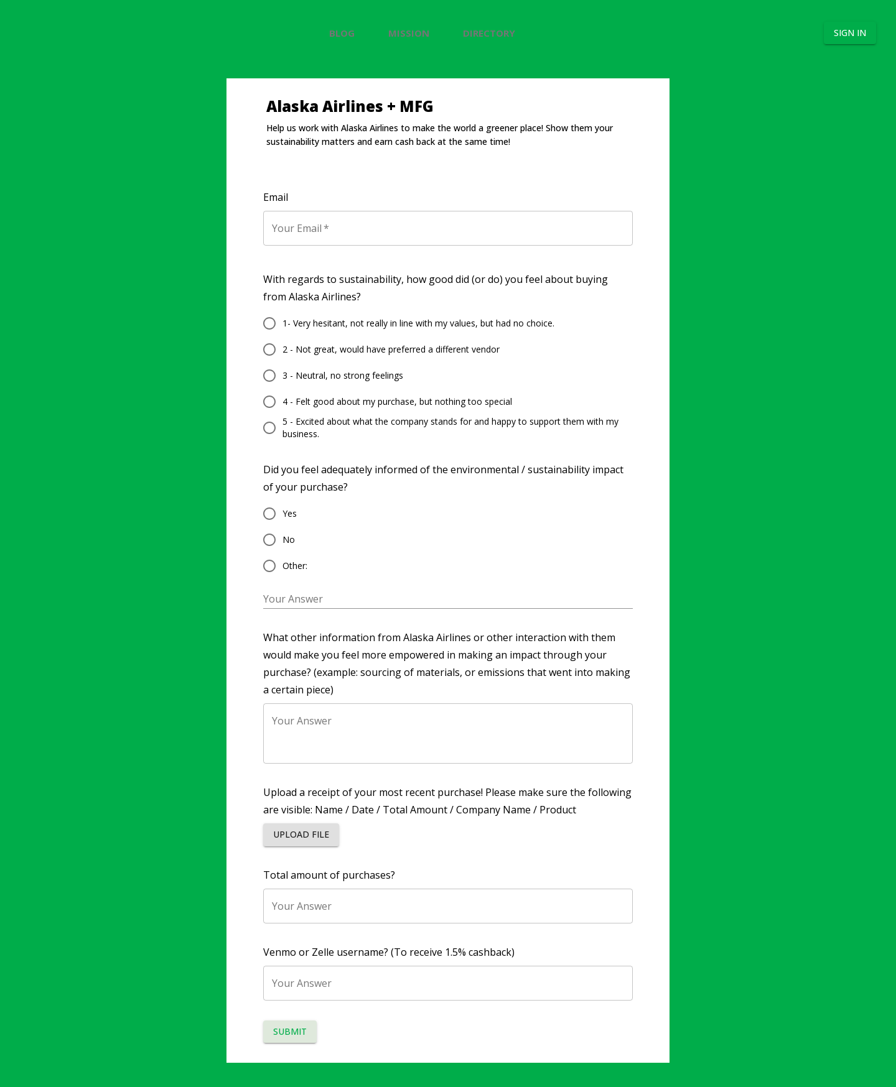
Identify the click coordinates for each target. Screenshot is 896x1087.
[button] (301, 846)
